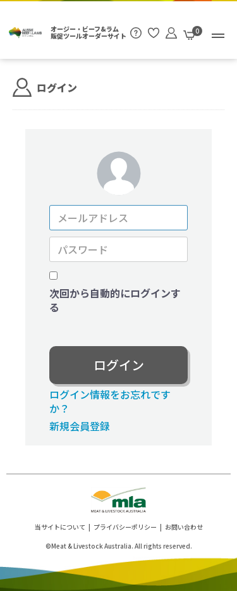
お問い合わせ (184, 527)
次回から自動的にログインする (115, 300)
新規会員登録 (79, 425)
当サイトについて (60, 527)
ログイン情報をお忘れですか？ (110, 401)
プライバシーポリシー (125, 527)
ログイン (119, 365)
